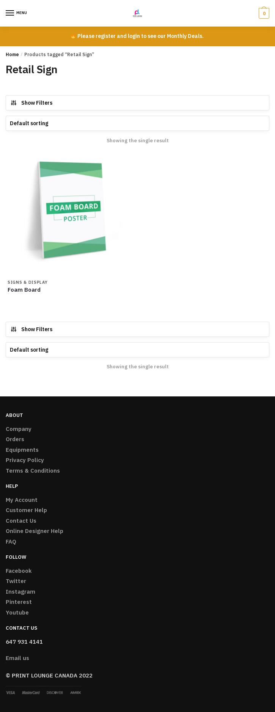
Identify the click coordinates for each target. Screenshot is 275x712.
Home (12, 54)
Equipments (22, 449)
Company (18, 428)
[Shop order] (137, 123)
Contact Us (21, 520)
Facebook (18, 570)
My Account (22, 499)
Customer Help (26, 510)
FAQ (11, 541)
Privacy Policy (25, 460)
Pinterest (19, 601)
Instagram (20, 591)
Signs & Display (28, 282)
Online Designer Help (34, 530)
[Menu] (17, 13)
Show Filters (31, 102)
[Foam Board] (69, 213)
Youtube (17, 612)
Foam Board (24, 289)
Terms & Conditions (33, 470)
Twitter (16, 581)
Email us (17, 658)
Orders (15, 439)
